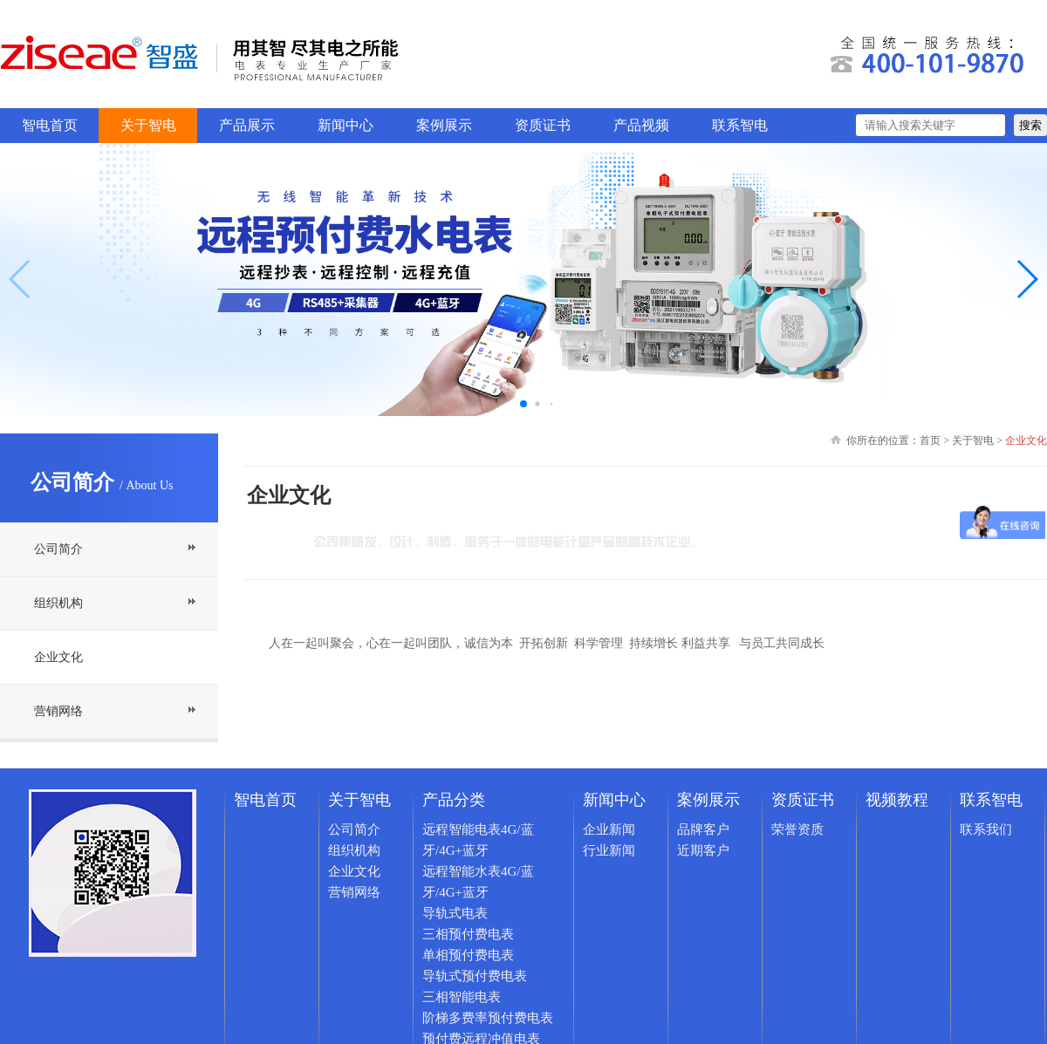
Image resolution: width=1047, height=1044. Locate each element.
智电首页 (50, 125)
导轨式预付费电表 (474, 976)
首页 (930, 440)
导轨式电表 (455, 913)
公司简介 (58, 549)
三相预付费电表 (468, 934)
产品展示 (247, 125)
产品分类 (453, 800)
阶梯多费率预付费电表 (487, 1018)
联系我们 (986, 829)
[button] (1026, 279)
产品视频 (641, 125)
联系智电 (740, 125)
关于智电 (148, 125)
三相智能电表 (461, 997)
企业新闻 (609, 829)
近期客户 (703, 850)
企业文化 (58, 657)
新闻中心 (345, 125)
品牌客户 (703, 829)
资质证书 (543, 125)
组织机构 (58, 603)
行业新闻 (609, 850)
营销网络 (58, 711)
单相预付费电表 (468, 955)
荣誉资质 (797, 829)
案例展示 (444, 125)
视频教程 (897, 800)
